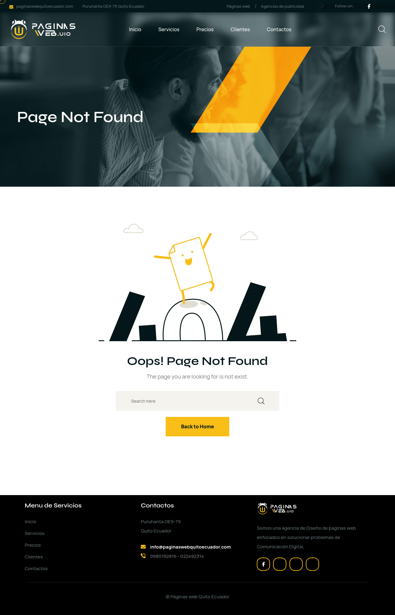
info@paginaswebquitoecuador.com (190, 547)
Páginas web (238, 6)
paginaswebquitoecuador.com (44, 6)
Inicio (135, 29)
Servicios (169, 29)
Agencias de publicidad (282, 6)
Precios (205, 29)
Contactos (279, 29)
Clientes (240, 29)
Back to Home (197, 426)
